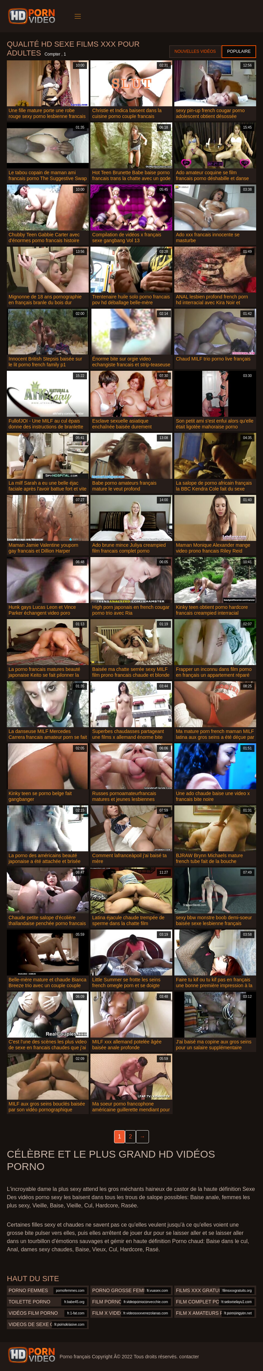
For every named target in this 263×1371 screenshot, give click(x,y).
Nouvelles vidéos (195, 51)
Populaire (239, 51)
